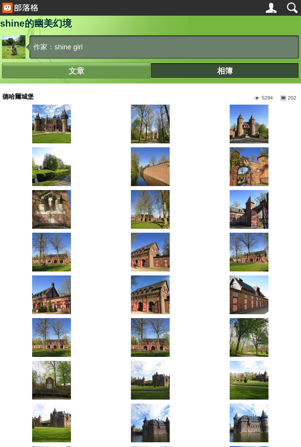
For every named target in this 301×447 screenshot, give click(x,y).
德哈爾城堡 (18, 96)
